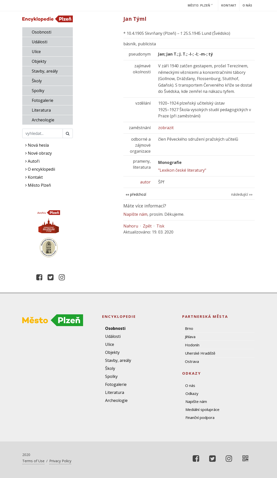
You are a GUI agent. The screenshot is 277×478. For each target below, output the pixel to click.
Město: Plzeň (200, 5)
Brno (189, 328)
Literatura (41, 110)
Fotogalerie (42, 100)
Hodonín (192, 344)
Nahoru (130, 226)
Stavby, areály (45, 71)
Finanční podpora (199, 417)
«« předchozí (136, 194)
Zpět (147, 226)
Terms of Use (33, 460)
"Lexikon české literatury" (182, 170)
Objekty (39, 61)
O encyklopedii (40, 169)
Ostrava (192, 361)
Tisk (160, 226)
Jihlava (190, 336)
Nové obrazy (38, 153)
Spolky (38, 90)
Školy (37, 81)
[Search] (42, 133)
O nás (247, 5)
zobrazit (166, 127)
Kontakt (228, 5)
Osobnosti (41, 32)
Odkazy (191, 393)
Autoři (32, 161)
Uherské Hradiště (200, 353)
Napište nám (135, 214)
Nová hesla (37, 145)
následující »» (241, 194)
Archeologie (43, 120)
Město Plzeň (38, 185)
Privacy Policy (60, 460)
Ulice (36, 51)
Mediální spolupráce (202, 409)
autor (145, 182)
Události (39, 42)
